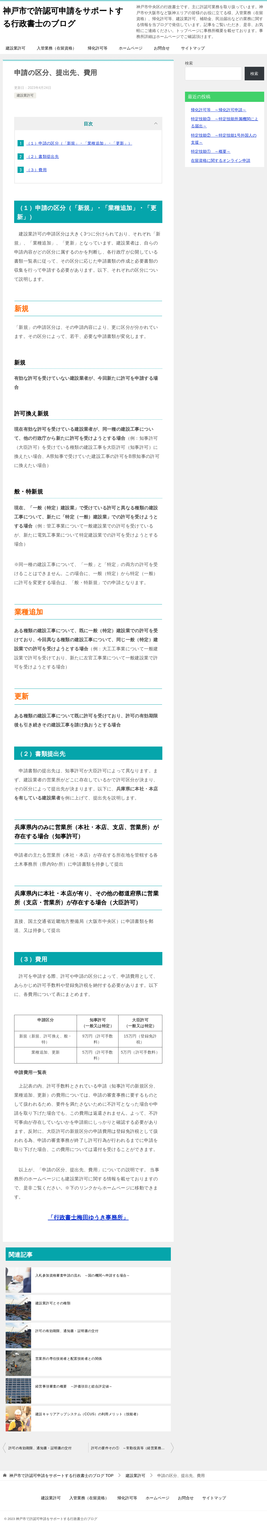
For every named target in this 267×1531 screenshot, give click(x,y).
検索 (189, 63)
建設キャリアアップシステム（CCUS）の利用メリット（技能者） (87, 1413)
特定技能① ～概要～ (211, 151)
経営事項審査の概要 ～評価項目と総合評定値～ (74, 1385)
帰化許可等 (97, 48)
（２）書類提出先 (42, 156)
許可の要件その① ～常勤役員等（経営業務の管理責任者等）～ (132, 1447)
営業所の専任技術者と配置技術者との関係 (68, 1358)
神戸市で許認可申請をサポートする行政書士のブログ (63, 16)
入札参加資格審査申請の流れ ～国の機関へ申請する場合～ (82, 1274)
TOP (61, 1474)
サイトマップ (193, 48)
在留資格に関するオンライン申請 (220, 160)
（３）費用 (36, 170)
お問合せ (162, 48)
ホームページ (131, 48)
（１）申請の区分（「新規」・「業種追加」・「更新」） (79, 143)
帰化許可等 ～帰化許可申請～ (218, 110)
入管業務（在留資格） (56, 48)
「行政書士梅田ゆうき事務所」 (88, 1216)
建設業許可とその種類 (52, 1302)
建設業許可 (15, 48)
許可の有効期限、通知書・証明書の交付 (66, 1330)
